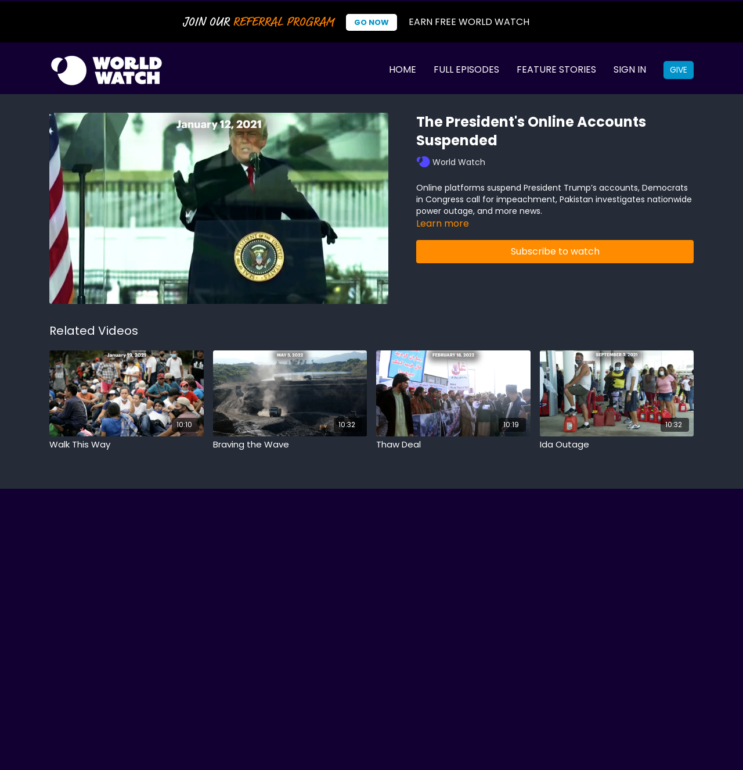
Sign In (630, 69)
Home (402, 69)
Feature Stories (556, 69)
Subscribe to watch (555, 251)
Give (678, 70)
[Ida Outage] (617, 445)
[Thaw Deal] (453, 445)
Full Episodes (466, 69)
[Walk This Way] (126, 445)
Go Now (371, 22)
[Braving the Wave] (290, 445)
